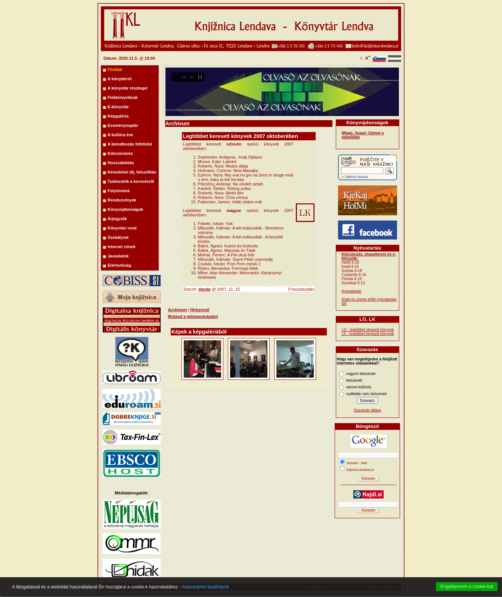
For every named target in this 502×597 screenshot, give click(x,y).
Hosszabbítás (121, 162)
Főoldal (115, 69)
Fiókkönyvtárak (123, 97)
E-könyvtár (118, 106)
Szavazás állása (367, 410)
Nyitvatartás (352, 291)
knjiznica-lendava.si (360, 470)
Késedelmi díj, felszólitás (132, 172)
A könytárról (119, 78)
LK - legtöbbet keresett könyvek (368, 334)
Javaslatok (118, 256)
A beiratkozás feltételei (130, 144)
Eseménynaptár (123, 125)
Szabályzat (118, 237)
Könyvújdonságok (125, 209)
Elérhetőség (119, 265)
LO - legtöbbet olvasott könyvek (368, 330)
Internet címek (122, 246)
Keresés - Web (357, 463)
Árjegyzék (117, 218)
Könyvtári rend (122, 228)
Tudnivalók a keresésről (131, 181)
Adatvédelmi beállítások (205, 587)
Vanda (204, 289)
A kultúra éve (120, 134)
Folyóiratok (119, 190)
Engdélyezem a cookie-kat (466, 586)
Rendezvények (122, 200)
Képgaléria (118, 116)
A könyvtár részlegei (128, 88)
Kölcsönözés (120, 153)
